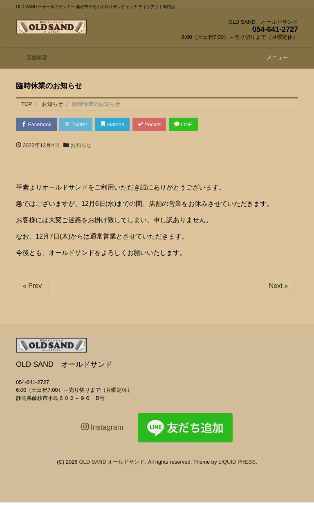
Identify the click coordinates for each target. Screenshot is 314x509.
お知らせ (81, 145)
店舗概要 (36, 57)
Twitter (76, 124)
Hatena (113, 124)
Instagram (102, 427)
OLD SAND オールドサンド (112, 462)
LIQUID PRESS (237, 462)
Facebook (36, 124)
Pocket (149, 124)
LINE (183, 124)
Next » (278, 285)
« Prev (32, 285)
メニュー (277, 57)
